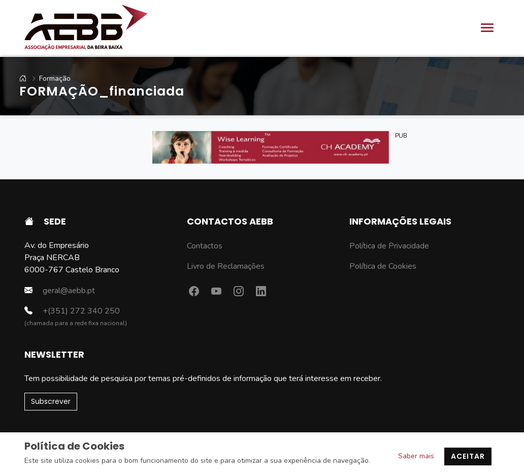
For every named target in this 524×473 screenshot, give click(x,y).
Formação (46, 78)
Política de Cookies (382, 266)
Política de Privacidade (389, 246)
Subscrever (51, 401)
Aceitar (468, 456)
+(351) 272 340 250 (72, 310)
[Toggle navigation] (487, 27)
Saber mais (416, 456)
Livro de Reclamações (226, 266)
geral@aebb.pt (59, 290)
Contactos (204, 246)
